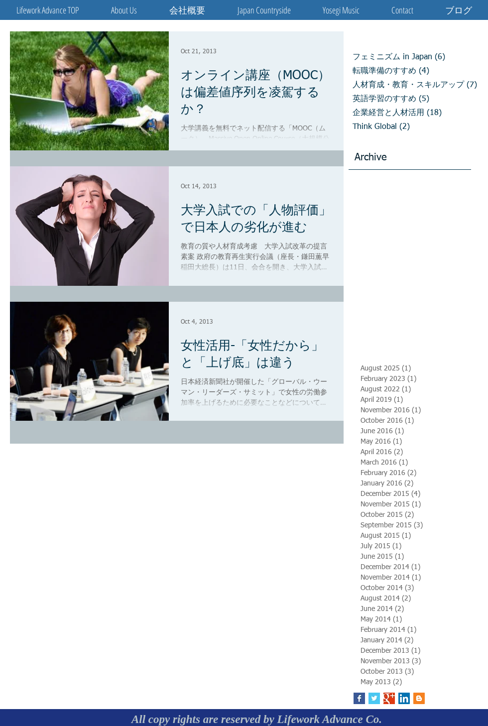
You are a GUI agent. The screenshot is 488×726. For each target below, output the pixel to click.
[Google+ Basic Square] (389, 698)
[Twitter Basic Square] (374, 698)
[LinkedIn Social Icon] (404, 698)
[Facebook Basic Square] (359, 698)
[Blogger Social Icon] (419, 698)
